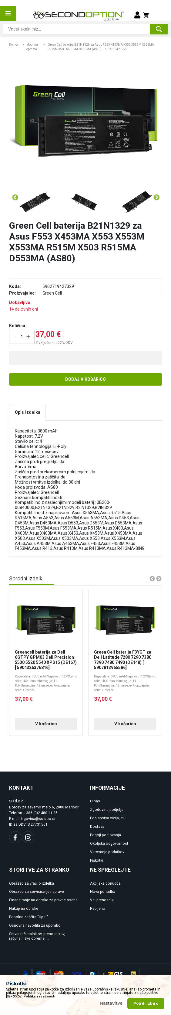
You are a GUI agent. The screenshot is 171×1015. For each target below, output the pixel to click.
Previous (15, 197)
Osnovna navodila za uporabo (35, 925)
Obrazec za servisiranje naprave (36, 891)
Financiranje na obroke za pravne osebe (43, 900)
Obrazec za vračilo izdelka (31, 883)
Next (156, 197)
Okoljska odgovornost (109, 843)
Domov (13, 44)
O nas (95, 801)
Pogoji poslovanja (105, 835)
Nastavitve (111, 1003)
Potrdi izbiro (145, 1003)
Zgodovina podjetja (106, 810)
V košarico (46, 723)
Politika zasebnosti (39, 996)
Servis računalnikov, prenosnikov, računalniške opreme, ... (37, 936)
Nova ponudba (102, 891)
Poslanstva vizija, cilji (108, 818)
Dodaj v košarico (85, 379)
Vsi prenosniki (102, 900)
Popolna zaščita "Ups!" (28, 917)
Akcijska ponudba (105, 883)
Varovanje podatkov (107, 852)
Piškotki (96, 860)
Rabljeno (97, 908)
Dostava (97, 826)
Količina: (17, 325)
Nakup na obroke (23, 908)
